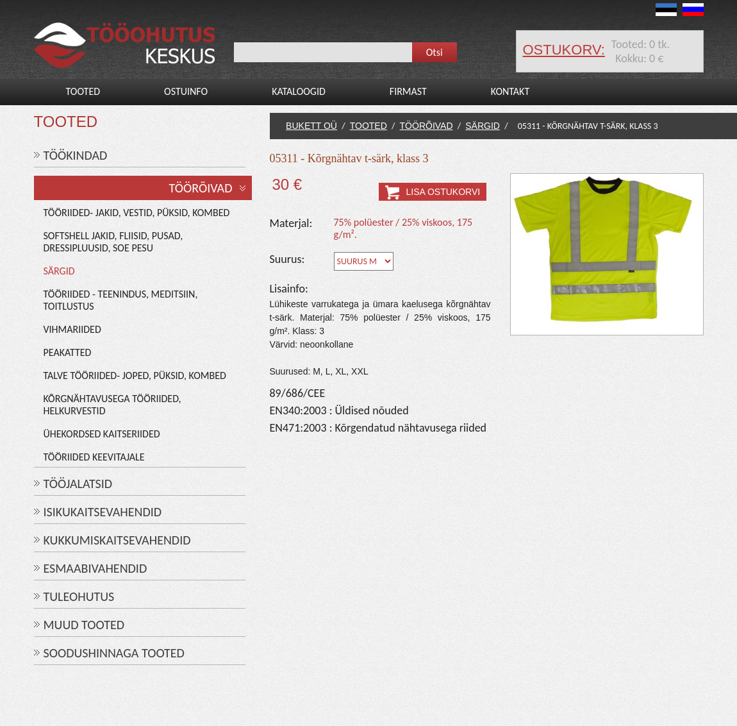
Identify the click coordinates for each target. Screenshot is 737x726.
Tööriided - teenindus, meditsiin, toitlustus (121, 300)
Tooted (83, 91)
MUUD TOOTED (84, 624)
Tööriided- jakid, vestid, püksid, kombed (137, 213)
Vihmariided (72, 329)
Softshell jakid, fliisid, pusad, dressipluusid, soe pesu (113, 242)
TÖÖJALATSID (78, 483)
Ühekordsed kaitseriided (102, 434)
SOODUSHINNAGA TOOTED (114, 653)
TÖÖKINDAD (76, 155)
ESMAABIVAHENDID (95, 568)
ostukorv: (564, 50)
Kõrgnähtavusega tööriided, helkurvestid (112, 405)
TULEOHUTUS (79, 596)
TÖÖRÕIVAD (201, 188)
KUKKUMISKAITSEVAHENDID (117, 540)
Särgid (59, 271)
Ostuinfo (186, 91)
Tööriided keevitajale (94, 457)
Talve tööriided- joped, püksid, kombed (135, 375)
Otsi (434, 52)
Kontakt (510, 91)
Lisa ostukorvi (443, 192)
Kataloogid (299, 91)
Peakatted (68, 352)
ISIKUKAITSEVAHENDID (103, 511)
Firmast (408, 91)
